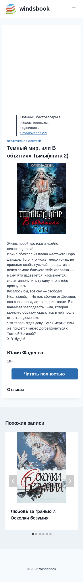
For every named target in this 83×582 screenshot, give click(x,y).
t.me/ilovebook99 (33, 133)
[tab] (33, 534)
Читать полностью (44, 374)
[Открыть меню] (73, 8)
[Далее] (70, 481)
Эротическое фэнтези (24, 141)
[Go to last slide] (13, 481)
